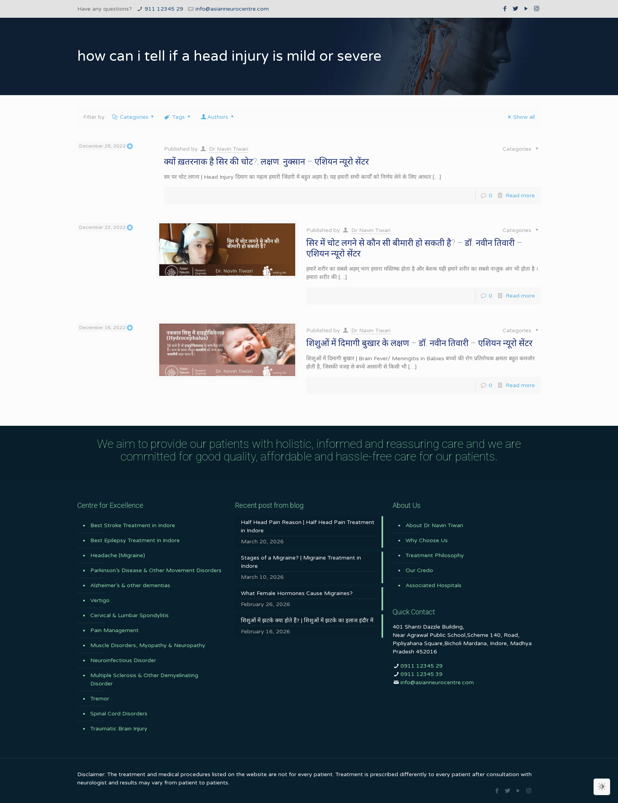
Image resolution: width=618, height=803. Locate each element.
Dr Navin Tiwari (228, 149)
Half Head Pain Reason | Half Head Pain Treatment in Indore (307, 526)
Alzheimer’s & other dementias (130, 585)
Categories (133, 117)
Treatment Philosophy (435, 555)
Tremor (99, 698)
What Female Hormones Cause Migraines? (297, 593)
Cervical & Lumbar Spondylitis (129, 615)
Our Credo (419, 570)
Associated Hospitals (434, 585)
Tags (177, 117)
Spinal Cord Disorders (118, 713)
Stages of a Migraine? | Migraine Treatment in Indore (301, 561)
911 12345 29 (164, 9)
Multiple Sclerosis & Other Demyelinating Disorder (144, 679)
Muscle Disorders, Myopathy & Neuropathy (147, 645)
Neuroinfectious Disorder (123, 660)
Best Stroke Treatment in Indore (132, 525)
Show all (520, 117)
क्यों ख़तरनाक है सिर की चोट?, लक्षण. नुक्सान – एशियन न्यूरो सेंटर (266, 162)
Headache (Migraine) (117, 555)
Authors (217, 117)
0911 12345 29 (421, 666)
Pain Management (114, 630)
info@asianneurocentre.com (232, 9)
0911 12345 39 (421, 674)
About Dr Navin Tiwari (434, 525)
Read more (520, 195)
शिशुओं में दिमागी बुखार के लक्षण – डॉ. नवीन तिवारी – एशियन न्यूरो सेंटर (419, 343)
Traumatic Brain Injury (118, 728)
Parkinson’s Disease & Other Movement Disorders (156, 570)
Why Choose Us (427, 540)
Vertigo (100, 600)
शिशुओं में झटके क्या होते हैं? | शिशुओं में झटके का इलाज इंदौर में (307, 620)
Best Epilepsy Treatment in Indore (135, 540)
